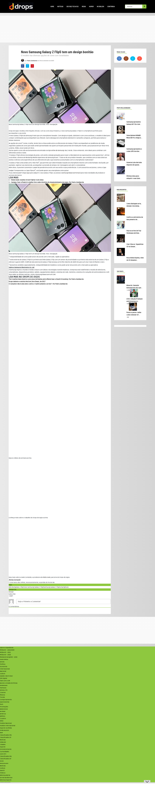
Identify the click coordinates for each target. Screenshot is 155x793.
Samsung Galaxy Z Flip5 (52, 587)
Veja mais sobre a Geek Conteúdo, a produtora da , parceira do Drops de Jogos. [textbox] (39, 577)
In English (100, 6)
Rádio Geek (46, 577)
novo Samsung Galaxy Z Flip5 (34, 587)
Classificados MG (6, 735)
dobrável (12, 587)
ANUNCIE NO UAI (4, 709)
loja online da (56, 150)
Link (54, 274)
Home (52, 6)
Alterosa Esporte (5, 780)
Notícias (60, 6)
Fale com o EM (5, 681)
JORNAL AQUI (3, 742)
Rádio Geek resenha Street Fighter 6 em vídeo (27, 180)
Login (11, 596)
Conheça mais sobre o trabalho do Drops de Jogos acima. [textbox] (28, 518)
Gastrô (2, 770)
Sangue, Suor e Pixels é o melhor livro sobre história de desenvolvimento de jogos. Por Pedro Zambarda (47, 182)
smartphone (64, 587)
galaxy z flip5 (19, 587)
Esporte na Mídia (6, 728)
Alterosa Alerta (5, 775)
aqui (28, 173)
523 (128, 304)
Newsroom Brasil (71, 173)
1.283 (128, 290)
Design (11, 592)
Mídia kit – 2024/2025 (7, 650)
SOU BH (2, 761)
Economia (3, 666)
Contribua (111, 6)
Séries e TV (3, 690)
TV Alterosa (2, 773)
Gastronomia (4, 702)
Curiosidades (4, 752)
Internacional (5, 669)
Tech (1, 704)
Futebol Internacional (7, 726)
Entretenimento (3, 685)
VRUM (1, 732)
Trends (2, 697)
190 (128, 317)
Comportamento (6, 700)
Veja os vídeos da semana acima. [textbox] (20, 458)
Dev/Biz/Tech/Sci (73, 6)
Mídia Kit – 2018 (5, 655)
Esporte (2, 747)
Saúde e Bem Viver (6, 676)
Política (2, 664)
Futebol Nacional (6, 723)
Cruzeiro (3, 718)
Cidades (2, 744)
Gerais (2, 662)
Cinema (2, 692)
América (3, 714)
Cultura (2, 674)
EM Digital (3, 678)
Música (2, 695)
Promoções (4, 707)
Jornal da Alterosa (6, 777)
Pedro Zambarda (32, 60)
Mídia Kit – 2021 (5, 652)
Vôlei (1, 721)
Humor (91, 6)
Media (84, 6)
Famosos (3, 688)
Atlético (2, 716)
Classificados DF (5, 737)
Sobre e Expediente (6, 648)
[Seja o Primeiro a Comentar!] (63, 601)
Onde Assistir (4, 730)
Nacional (3, 671)
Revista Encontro (4, 763)
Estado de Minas (4, 659)
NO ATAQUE (2, 711)
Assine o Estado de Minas (8, 683)
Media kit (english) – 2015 (8, 657)
